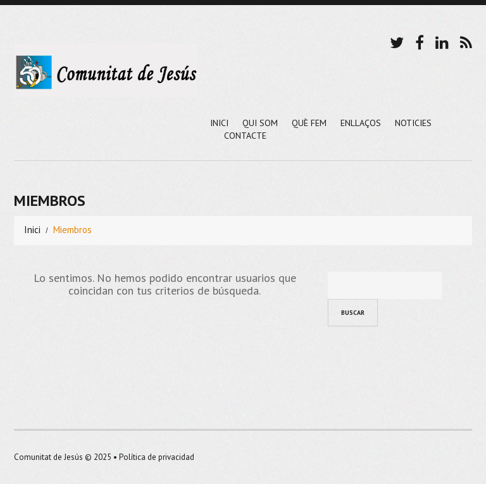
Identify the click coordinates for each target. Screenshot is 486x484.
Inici (219, 123)
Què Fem (309, 123)
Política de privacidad (156, 457)
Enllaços (360, 123)
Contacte (245, 135)
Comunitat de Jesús (48, 457)
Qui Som (260, 123)
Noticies (413, 123)
